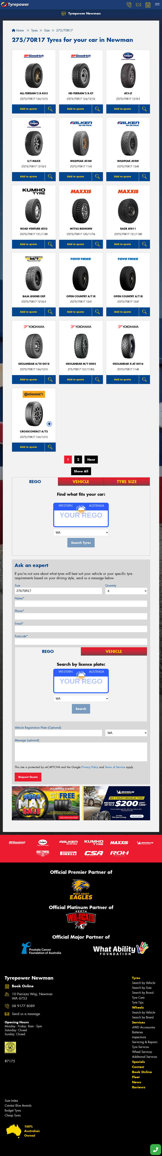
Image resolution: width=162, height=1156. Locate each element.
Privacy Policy (89, 767)
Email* (19, 624)
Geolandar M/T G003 (81, 363)
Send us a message (26, 1014)
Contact (138, 1067)
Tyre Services (140, 1047)
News (136, 1082)
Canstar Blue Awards (18, 1106)
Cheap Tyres (13, 1115)
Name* (19, 598)
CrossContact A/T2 (34, 431)
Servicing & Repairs (144, 1042)
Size (17, 586)
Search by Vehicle (143, 983)
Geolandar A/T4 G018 (33, 363)
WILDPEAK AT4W (128, 161)
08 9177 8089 (23, 1006)
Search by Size (141, 988)
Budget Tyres (13, 1110)
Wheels (138, 1007)
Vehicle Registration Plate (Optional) (38, 728)
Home (18, 30)
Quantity (110, 586)
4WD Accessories (143, 1027)
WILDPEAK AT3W (81, 161)
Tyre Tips (137, 1002)
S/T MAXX (33, 161)
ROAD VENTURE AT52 (33, 228)
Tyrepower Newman (81, 13)
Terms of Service (115, 767)
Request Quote (28, 777)
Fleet (136, 1077)
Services (138, 1022)
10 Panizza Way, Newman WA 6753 (32, 996)
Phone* (19, 611)
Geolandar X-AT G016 (128, 363)
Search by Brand (143, 993)
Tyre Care (138, 998)
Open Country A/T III (80, 296)
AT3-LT (128, 93)
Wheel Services (142, 1052)
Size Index (11, 1101)
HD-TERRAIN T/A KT (80, 93)
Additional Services (144, 1057)
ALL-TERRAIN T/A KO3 (34, 93)
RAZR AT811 (128, 228)
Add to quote (28, 108)
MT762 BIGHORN (81, 228)
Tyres (136, 978)
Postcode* (21, 636)
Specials (138, 1062)
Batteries (137, 1032)
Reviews (138, 1087)
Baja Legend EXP (34, 296)
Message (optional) (27, 740)
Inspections (139, 1037)
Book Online (142, 1072)
